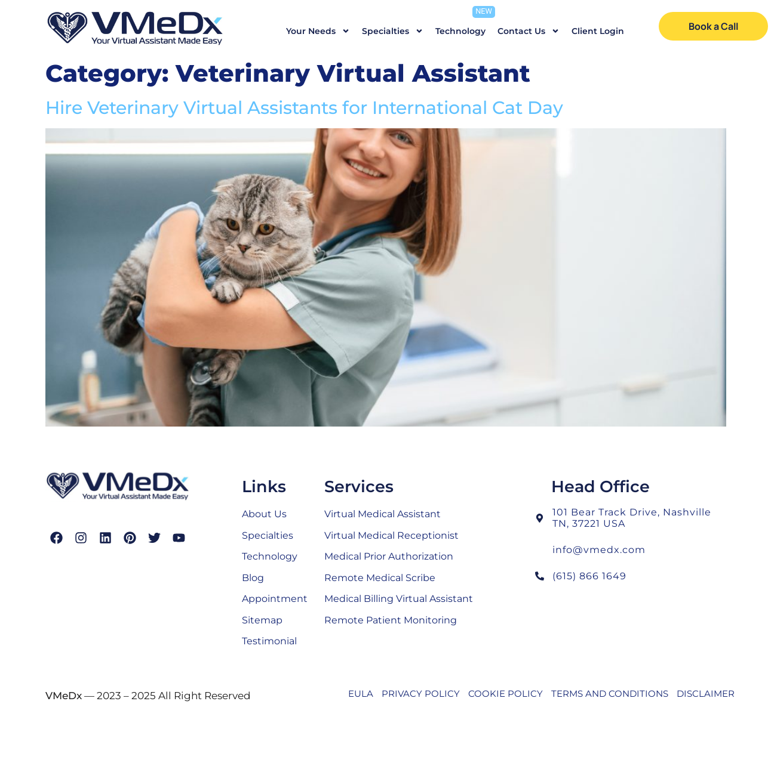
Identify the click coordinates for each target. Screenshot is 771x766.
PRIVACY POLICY (421, 693)
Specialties (392, 31)
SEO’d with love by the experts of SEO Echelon (427, 720)
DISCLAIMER (706, 693)
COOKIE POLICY (505, 693)
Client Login (598, 31)
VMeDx (63, 696)
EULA (360, 693)
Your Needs (318, 31)
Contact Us (528, 31)
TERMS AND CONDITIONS (609, 693)
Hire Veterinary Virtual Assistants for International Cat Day (304, 108)
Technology (460, 31)
